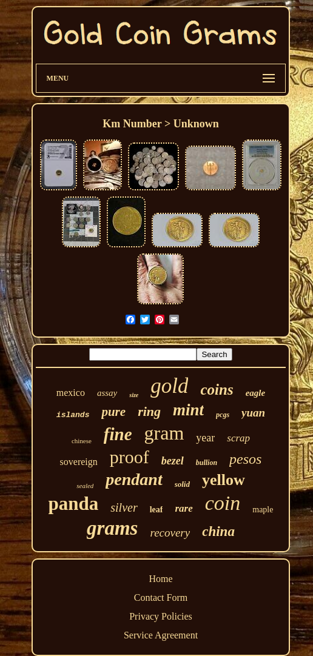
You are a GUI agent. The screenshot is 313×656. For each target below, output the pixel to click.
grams (112, 528)
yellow (223, 480)
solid (182, 484)
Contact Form (160, 597)
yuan (253, 412)
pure (113, 411)
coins (216, 389)
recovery (170, 532)
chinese (82, 440)
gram (164, 433)
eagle (255, 393)
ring (149, 411)
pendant (134, 479)
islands (73, 415)
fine (118, 434)
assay (107, 393)
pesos (245, 459)
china (218, 531)
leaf (156, 509)
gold (169, 386)
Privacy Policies (160, 616)
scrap (238, 438)
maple (262, 509)
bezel (172, 461)
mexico (70, 392)
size (133, 395)
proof (129, 457)
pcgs (222, 414)
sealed (84, 485)
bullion (206, 462)
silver (123, 507)
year (205, 438)
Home (160, 579)
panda (74, 503)
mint (188, 410)
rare (183, 508)
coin (223, 503)
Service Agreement (161, 635)
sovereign (79, 462)
